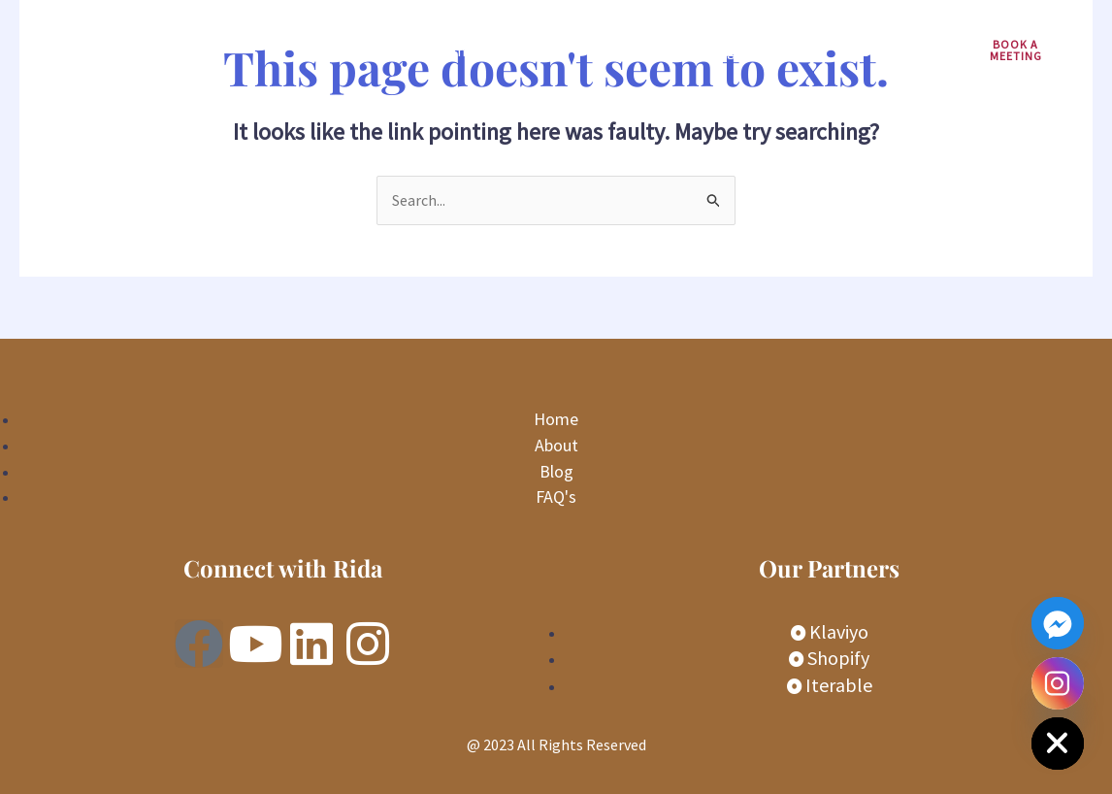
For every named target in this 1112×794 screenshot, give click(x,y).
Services (548, 50)
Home (453, 50)
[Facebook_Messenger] (1057, 623)
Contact (880, 50)
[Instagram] (1057, 683)
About (644, 50)
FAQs (797, 50)
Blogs (722, 50)
